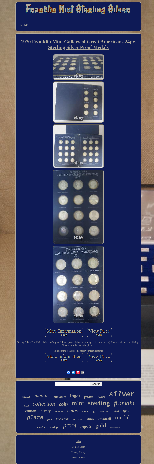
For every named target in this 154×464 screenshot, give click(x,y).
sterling (99, 403)
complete (59, 411)
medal (122, 417)
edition (30, 411)
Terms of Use (78, 457)
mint (78, 403)
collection (44, 404)
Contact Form (78, 446)
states (26, 396)
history (46, 411)
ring (94, 412)
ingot (75, 395)
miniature (60, 396)
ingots (85, 426)
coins (72, 410)
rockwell (104, 419)
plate (35, 418)
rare (85, 411)
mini (116, 411)
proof (69, 425)
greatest (89, 396)
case (101, 396)
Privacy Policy (78, 452)
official (25, 406)
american (41, 427)
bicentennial (115, 428)
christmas (62, 419)
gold (100, 425)
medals (42, 395)
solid (90, 418)
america (104, 411)
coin (63, 404)
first (49, 419)
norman (78, 419)
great (127, 410)
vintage (54, 427)
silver (121, 394)
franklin (124, 403)
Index (78, 441)
